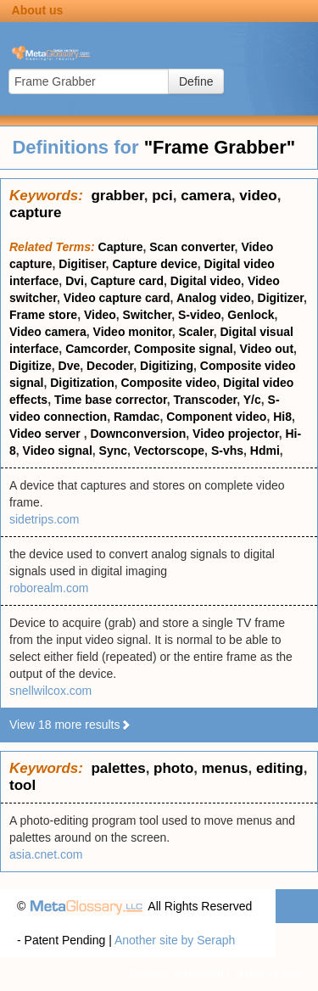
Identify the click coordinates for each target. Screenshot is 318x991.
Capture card (127, 281)
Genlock (250, 315)
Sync (113, 450)
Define (196, 81)
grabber (117, 196)
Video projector (235, 433)
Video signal (57, 450)
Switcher (147, 315)
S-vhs (227, 450)
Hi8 (282, 416)
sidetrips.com (44, 519)
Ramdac (136, 416)
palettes (118, 768)
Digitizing (166, 365)
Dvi (74, 281)
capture (35, 212)
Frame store (43, 315)
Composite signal (183, 349)
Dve (70, 365)
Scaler (195, 332)
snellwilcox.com (50, 690)
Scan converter (191, 247)
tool (22, 785)
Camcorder (96, 349)
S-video (199, 315)
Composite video (168, 382)
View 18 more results (70, 724)
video (257, 196)
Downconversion (138, 433)
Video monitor (132, 332)
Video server (46, 433)
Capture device (154, 264)
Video (100, 315)
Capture (120, 247)
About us (38, 10)
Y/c (252, 399)
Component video (216, 416)
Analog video (213, 298)
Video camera (47, 332)
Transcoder (205, 399)
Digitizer (281, 298)
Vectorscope (169, 450)
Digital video (205, 281)
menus (225, 768)
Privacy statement (176, 974)
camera (206, 196)
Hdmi (265, 450)
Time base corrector (110, 399)
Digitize (30, 365)
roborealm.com (48, 588)
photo (173, 768)
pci (162, 196)
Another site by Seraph (174, 940)
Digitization (82, 382)
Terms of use (267, 974)
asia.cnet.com (45, 854)
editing (280, 768)
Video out (267, 349)
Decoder (109, 365)
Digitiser (82, 264)
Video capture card (117, 298)
